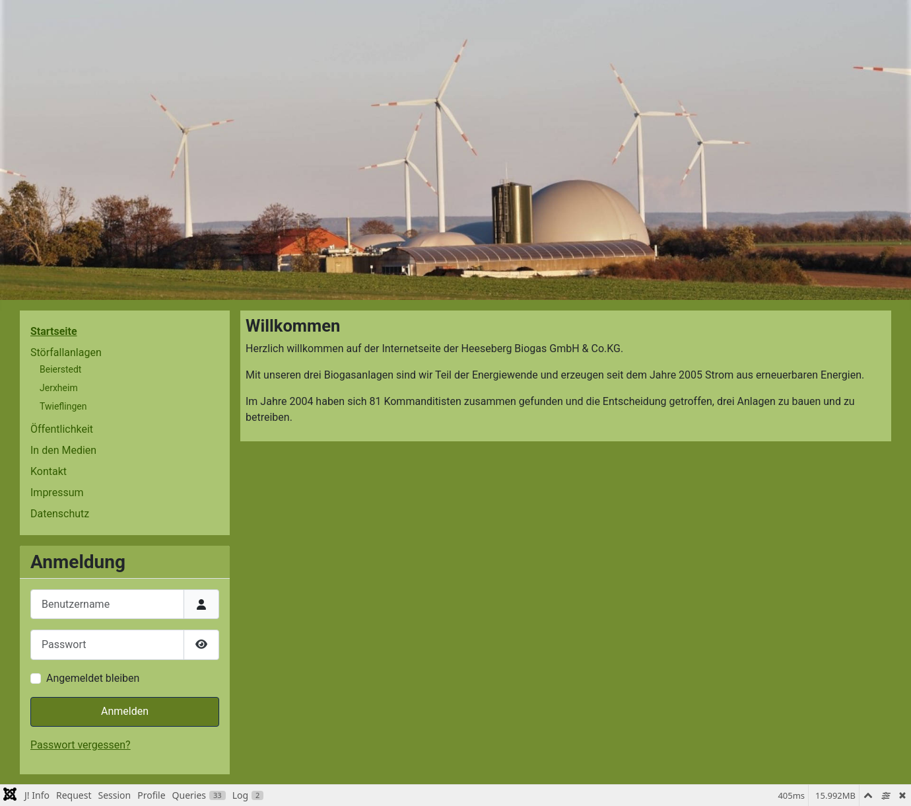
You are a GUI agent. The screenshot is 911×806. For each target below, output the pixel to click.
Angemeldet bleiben (92, 678)
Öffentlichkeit (61, 429)
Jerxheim (59, 388)
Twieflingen (63, 406)
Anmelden (125, 711)
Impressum (57, 492)
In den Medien (63, 450)
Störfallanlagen (66, 352)
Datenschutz (59, 513)
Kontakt (48, 471)
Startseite (53, 331)
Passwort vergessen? (80, 745)
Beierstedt (60, 369)
